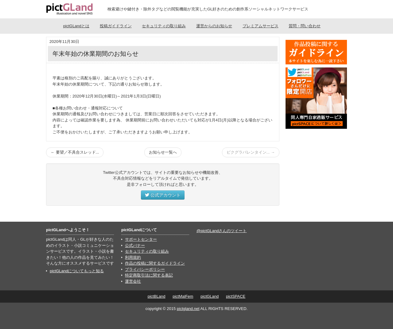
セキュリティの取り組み (164, 26)
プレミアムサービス (260, 26)
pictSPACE (235, 296)
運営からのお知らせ (214, 26)
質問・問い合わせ (305, 26)
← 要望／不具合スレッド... (75, 152)
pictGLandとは (76, 26)
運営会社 (133, 281)
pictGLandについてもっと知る (77, 271)
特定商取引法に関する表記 (149, 275)
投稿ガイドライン (116, 26)
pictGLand (209, 296)
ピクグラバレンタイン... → (251, 152)
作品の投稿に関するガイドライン (155, 263)
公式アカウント (163, 195)
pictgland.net (188, 308)
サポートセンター (141, 239)
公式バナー (135, 245)
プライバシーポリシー (145, 269)
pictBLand (156, 296)
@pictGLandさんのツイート (221, 230)
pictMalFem (183, 296)
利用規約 (133, 257)
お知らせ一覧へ (163, 152)
